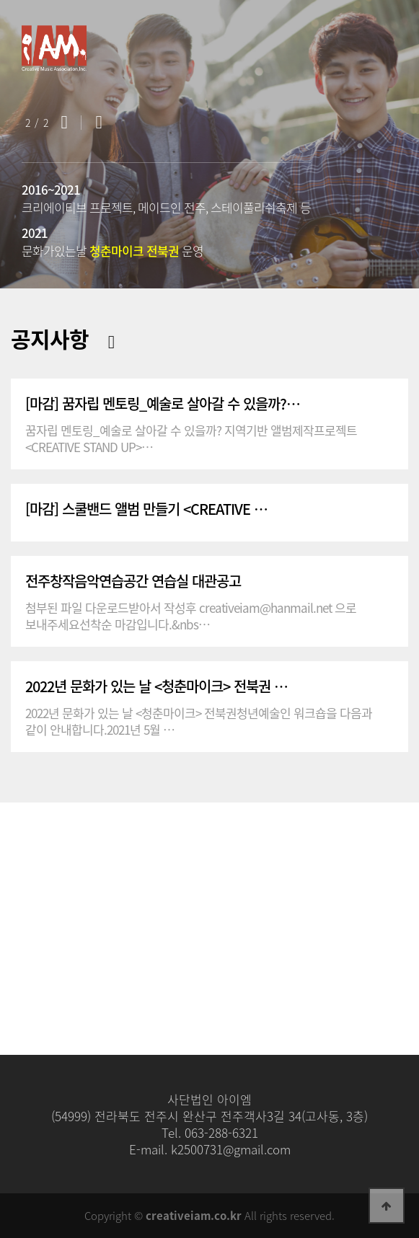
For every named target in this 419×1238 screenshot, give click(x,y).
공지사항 (50, 338)
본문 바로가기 (0, 0)
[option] (209, 144)
